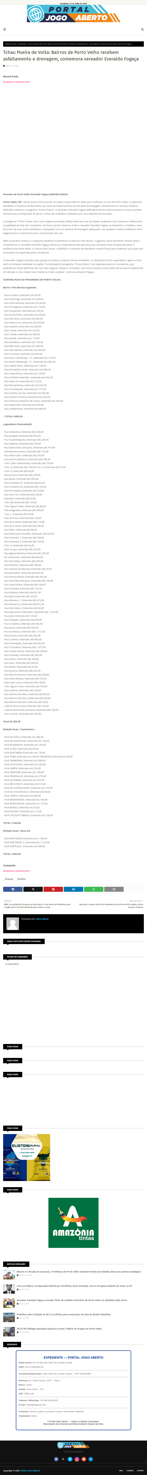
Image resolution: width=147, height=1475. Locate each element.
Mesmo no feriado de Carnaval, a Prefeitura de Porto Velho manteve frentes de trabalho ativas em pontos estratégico (79, 1271)
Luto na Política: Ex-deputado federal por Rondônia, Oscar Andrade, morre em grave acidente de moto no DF (74, 1286)
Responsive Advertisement (16, 82)
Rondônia (21, 879)
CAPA (121, 1471)
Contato (130, 1471)
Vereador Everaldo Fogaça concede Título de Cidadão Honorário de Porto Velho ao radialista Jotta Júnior (72, 1300)
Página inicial (11, 44)
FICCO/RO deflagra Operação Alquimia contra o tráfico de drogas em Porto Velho (59, 1328)
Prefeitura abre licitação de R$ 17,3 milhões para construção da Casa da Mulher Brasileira (64, 1314)
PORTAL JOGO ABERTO (30, 1471)
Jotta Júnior (42, 918)
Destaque (22, 44)
